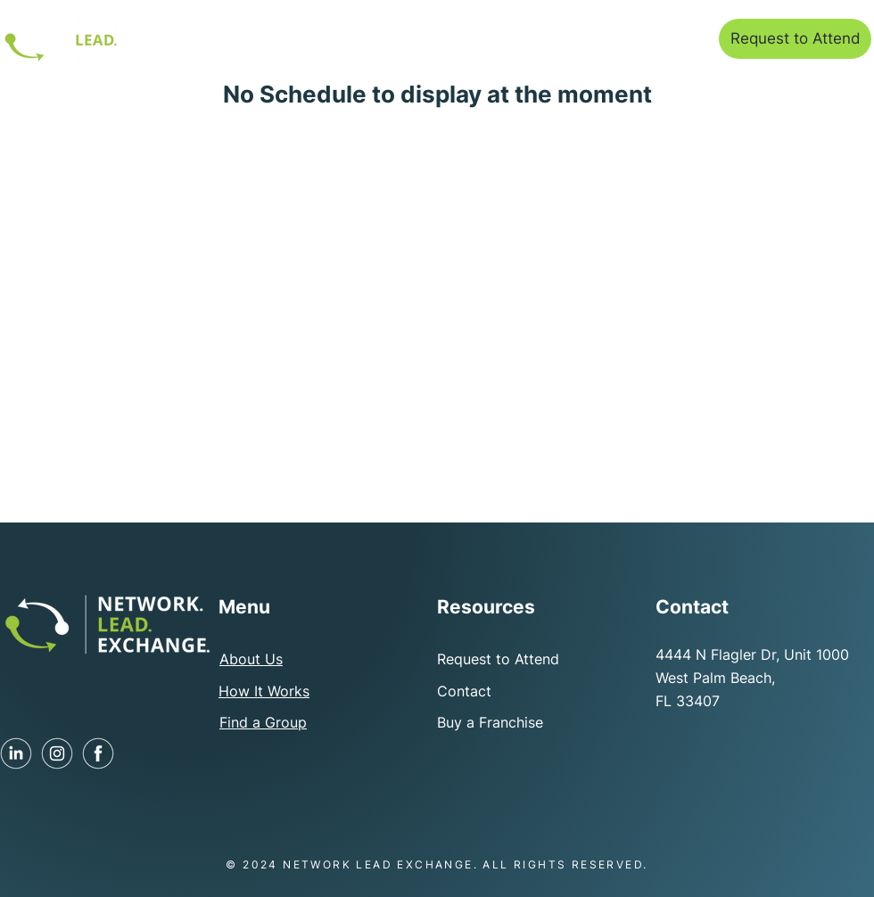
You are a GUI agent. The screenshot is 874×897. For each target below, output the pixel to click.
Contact (464, 691)
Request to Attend (498, 659)
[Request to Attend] (795, 39)
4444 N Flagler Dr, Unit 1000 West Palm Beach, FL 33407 (752, 677)
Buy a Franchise (490, 722)
